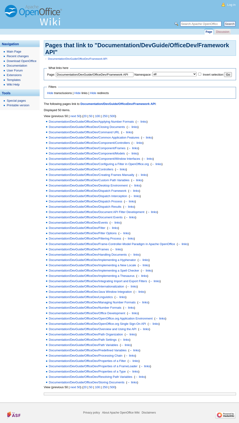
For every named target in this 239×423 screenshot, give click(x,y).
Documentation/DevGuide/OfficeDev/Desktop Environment (88, 185)
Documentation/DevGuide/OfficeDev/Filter (77, 228)
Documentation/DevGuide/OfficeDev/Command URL (84, 132)
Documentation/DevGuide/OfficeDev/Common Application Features (94, 137)
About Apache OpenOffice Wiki (121, 412)
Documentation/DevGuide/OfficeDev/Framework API (77, 58)
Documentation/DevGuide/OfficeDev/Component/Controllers (89, 143)
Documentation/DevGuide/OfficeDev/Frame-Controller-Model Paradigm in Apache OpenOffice (112, 244)
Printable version (18, 105)
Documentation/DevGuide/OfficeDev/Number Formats (85, 307)
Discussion (222, 31)
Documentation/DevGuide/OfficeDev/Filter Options (83, 233)
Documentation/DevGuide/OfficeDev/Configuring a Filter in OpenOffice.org (99, 164)
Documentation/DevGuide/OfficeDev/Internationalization (86, 286)
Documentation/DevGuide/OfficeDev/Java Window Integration (90, 291)
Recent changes (18, 56)
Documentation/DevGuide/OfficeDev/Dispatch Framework (88, 190)
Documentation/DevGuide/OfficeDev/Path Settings (83, 339)
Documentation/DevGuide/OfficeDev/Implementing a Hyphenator (92, 260)
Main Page (14, 51)
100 (97, 116)
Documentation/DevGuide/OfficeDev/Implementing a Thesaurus (92, 276)
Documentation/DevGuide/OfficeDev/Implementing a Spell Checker (94, 270)
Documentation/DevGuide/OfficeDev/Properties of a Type (87, 371)
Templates (14, 80)
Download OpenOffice (21, 61)
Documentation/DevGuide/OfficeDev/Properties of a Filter (87, 361)
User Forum (15, 70)
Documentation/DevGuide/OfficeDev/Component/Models (87, 153)
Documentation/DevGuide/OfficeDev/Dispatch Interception (88, 196)
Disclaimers (149, 412)
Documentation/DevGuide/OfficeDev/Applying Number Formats (91, 121)
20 (85, 116)
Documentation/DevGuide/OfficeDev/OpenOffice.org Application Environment (101, 318)
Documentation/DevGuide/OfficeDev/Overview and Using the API (92, 329)
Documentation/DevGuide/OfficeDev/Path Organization (86, 334)
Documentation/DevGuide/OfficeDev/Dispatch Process (85, 201)
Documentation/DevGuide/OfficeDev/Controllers (81, 169)
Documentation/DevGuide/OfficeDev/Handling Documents (88, 254)
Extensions (14, 75)
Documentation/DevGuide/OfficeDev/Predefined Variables (88, 350)
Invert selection (213, 74)
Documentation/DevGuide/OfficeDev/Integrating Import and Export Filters (98, 281)
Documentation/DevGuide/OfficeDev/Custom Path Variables (89, 180)
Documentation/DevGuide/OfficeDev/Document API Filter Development (97, 212)
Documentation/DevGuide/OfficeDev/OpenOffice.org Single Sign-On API (97, 323)
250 (105, 116)
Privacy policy (91, 412)
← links (142, 121)
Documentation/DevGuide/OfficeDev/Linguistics (81, 297)
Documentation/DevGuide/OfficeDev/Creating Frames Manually (91, 175)
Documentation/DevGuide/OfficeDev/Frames (79, 249)
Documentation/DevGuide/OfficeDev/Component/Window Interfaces (94, 158)
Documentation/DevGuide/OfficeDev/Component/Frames (87, 148)
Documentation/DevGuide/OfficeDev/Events (78, 222)
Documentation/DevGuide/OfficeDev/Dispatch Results (85, 206)
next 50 (75, 116)
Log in (231, 4)
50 (91, 116)
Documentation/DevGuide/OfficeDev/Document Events (86, 217)
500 (112, 116)
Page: (51, 74)
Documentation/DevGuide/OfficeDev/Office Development (87, 313)
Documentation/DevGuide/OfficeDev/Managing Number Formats (92, 302)
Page (209, 31)
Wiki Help (13, 84)
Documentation (17, 65)
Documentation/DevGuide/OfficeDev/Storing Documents (86, 382)
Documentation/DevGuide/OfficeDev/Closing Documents (87, 127)
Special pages (16, 100)
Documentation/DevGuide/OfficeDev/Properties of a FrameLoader (93, 366)
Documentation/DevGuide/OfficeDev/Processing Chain (85, 355)
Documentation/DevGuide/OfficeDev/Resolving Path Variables (90, 377)
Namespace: (142, 74)
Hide (50, 93)
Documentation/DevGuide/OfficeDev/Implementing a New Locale (92, 265)
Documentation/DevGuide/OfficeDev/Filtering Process (85, 238)
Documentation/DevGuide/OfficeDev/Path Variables (83, 345)
